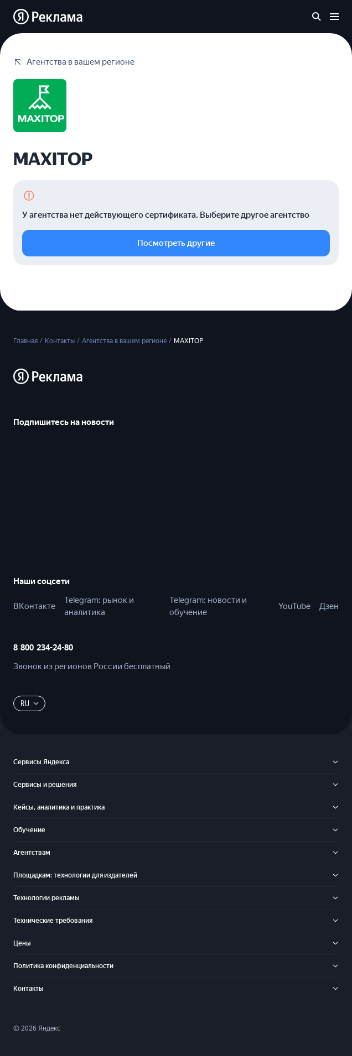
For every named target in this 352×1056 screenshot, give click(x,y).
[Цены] (335, 943)
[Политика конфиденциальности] (335, 966)
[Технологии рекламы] (335, 898)
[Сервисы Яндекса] (335, 762)
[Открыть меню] (334, 16)
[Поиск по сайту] (316, 16)
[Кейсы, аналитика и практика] (335, 807)
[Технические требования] (335, 920)
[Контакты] (335, 988)
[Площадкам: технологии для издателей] (335, 875)
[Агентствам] (335, 852)
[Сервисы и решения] (335, 784)
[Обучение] (335, 830)
